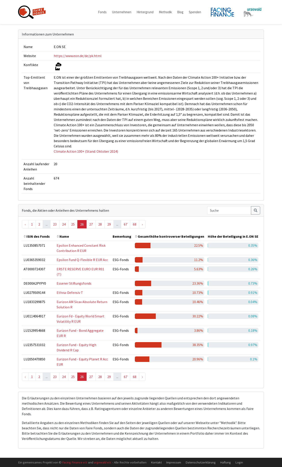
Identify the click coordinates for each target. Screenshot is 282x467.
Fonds (102, 12)
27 (91, 224)
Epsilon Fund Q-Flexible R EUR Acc (82, 260)
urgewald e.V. (102, 462)
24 (64, 224)
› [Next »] (142, 224)
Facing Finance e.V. (74, 462)
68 (134, 224)
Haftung (225, 462)
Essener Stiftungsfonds (74, 283)
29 (109, 224)
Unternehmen (121, 12)
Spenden (195, 12)
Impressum (173, 462)
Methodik (165, 12)
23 (55, 224)
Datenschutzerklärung (201, 462)
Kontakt (156, 462)
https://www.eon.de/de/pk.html (78, 56)
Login (239, 462)
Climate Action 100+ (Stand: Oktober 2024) (86, 151)
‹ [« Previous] (25, 224)
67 (125, 224)
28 (100, 224)
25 (73, 224)
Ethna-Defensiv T (70, 292)
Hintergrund (145, 12)
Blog (180, 12)
